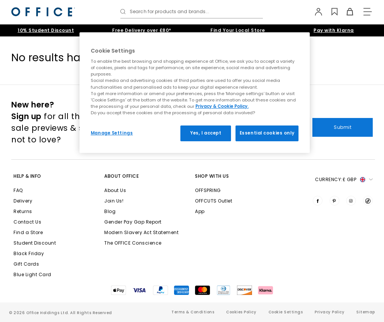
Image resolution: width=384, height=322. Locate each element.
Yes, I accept (205, 133)
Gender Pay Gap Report (133, 222)
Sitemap (365, 312)
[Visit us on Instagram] (351, 201)
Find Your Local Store (237, 30)
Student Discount (35, 243)
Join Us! (113, 201)
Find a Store (28, 232)
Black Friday (29, 253)
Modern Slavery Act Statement (141, 232)
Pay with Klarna (334, 30)
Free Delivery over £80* (141, 30)
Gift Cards (26, 264)
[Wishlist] (330, 11)
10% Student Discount (46, 30)
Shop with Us (212, 176)
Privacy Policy (329, 312)
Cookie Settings (285, 312)
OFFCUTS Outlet (213, 201)
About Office (121, 176)
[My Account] (315, 11)
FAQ (18, 190)
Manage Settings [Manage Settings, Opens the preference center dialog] (112, 133)
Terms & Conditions (192, 312)
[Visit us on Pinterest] (334, 201)
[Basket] (346, 11)
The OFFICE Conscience (133, 243)
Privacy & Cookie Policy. (222, 106)
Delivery (23, 201)
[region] (195, 92)
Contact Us (27, 222)
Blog (110, 211)
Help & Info (27, 176)
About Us (115, 190)
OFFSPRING (208, 190)
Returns (23, 211)
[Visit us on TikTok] (368, 201)
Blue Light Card (32, 274)
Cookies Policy (241, 312)
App (200, 211)
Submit (342, 127)
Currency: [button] (344, 179)
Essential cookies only (267, 133)
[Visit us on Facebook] (317, 201)
